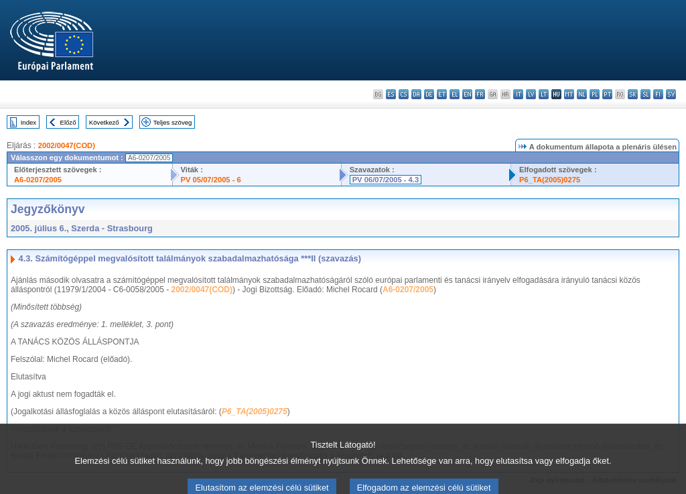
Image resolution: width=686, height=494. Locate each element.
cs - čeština (404, 94)
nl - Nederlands (582, 94)
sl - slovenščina (645, 94)
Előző (68, 122)
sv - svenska (671, 94)
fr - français (480, 94)
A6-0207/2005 (38, 180)
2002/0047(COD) (66, 145)
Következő (104, 122)
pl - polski (595, 94)
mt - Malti (569, 94)
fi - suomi (658, 94)
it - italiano (518, 94)
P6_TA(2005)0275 (549, 180)
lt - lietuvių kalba (544, 94)
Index (28, 122)
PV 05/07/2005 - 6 (211, 180)
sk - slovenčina (633, 94)
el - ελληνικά (455, 94)
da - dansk (416, 94)
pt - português (607, 94)
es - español (391, 94)
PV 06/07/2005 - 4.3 (385, 180)
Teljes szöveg (172, 122)
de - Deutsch (429, 94)
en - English (467, 94)
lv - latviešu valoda (531, 94)
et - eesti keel (442, 94)
